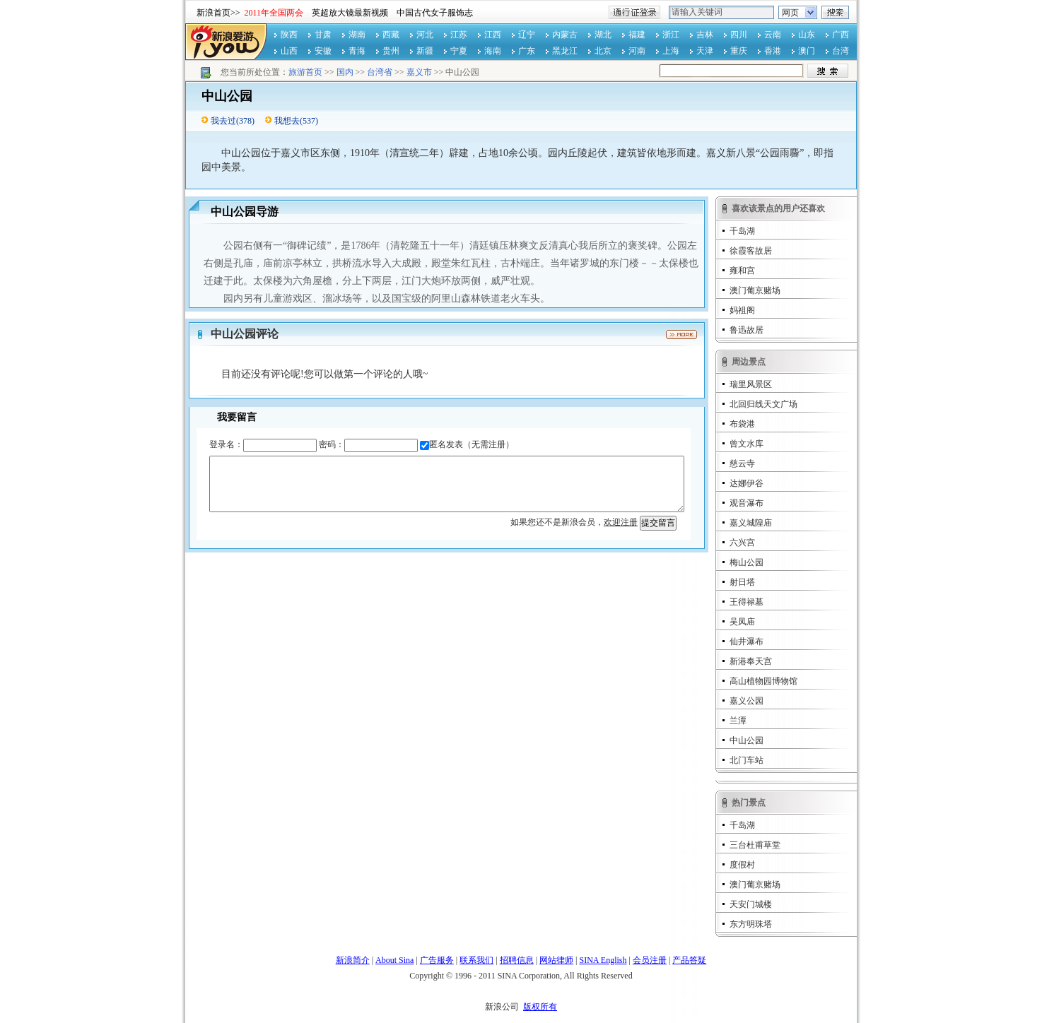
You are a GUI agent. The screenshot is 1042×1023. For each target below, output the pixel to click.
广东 (526, 51)
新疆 (424, 51)
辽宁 (526, 35)
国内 (344, 72)
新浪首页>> (218, 13)
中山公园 (746, 740)
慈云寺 (742, 463)
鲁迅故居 (746, 330)
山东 (806, 35)
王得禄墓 (746, 602)
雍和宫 (742, 271)
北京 (603, 51)
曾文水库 (746, 444)
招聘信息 (517, 960)
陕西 (289, 35)
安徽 (323, 51)
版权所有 (540, 1007)
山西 (289, 51)
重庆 (738, 51)
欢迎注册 (621, 522)
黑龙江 (565, 51)
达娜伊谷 (746, 483)
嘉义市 (419, 72)
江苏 (458, 35)
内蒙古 (565, 35)
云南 (772, 35)
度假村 (742, 865)
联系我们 (476, 960)
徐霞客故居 (751, 251)
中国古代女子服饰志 (435, 13)
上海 (670, 51)
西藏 (390, 35)
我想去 (287, 121)
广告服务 (437, 960)
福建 (636, 35)
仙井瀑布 (746, 641)
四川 (738, 35)
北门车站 (746, 760)
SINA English (602, 960)
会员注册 (650, 960)
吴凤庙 (742, 622)
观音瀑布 (746, 503)
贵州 (390, 51)
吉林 (704, 35)
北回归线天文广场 (763, 404)
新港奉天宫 (751, 661)
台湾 (840, 51)
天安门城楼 (751, 904)
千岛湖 (742, 231)
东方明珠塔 (751, 924)
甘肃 (323, 35)
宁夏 (458, 51)
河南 (636, 51)
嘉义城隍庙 (751, 523)
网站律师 (556, 960)
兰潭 (738, 721)
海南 (492, 51)
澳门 (806, 51)
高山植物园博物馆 (763, 681)
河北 (424, 35)
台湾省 (379, 72)
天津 (704, 51)
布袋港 (742, 424)
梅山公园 (746, 562)
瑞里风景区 (751, 384)
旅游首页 (305, 72)
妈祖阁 (742, 310)
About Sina (394, 960)
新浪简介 (353, 960)
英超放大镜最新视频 (350, 13)
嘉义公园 (746, 701)
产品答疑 (689, 960)
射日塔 (742, 582)
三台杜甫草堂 (755, 845)
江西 (492, 35)
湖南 (357, 35)
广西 (840, 35)
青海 (357, 51)
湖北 (603, 35)
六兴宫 (742, 543)
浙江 (670, 35)
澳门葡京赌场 (755, 290)
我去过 (223, 121)
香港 (772, 51)
